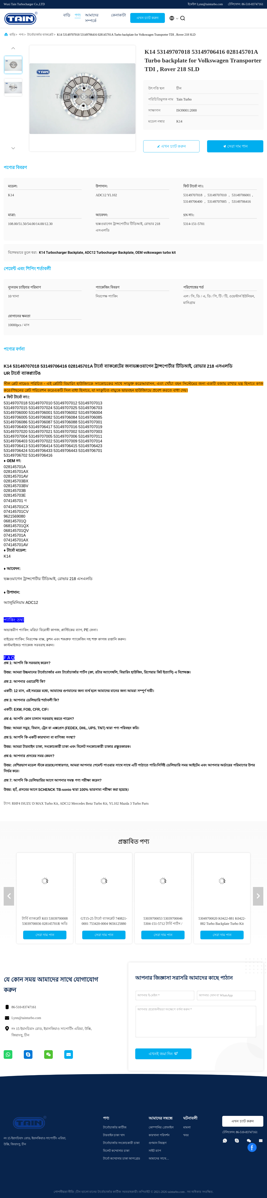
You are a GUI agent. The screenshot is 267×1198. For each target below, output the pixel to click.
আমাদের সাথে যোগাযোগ (157, 1159)
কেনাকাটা (118, 15)
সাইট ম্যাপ (155, 1150)
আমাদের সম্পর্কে (91, 18)
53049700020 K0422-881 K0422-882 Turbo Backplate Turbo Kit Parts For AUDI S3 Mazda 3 (222, 924)
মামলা (187, 1127)
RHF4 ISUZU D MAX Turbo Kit (35, 803)
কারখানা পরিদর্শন (159, 1135)
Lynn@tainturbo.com (26, 1018)
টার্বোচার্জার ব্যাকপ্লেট (40, 34)
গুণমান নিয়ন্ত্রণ (157, 1143)
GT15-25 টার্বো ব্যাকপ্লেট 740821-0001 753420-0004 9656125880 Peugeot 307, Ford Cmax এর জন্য (103, 924)
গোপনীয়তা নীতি (64, 1191)
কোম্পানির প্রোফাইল (161, 1127)
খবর (186, 1135)
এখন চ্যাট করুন (148, 17)
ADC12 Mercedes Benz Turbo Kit (83, 803)
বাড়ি (66, 15)
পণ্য (78, 15)
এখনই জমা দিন (163, 1053)
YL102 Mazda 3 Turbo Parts (129, 803)
